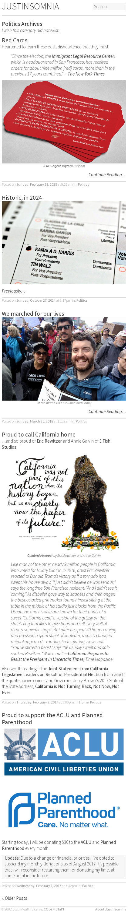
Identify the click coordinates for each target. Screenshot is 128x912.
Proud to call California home (39, 434)
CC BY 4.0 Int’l (54, 909)
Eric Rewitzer (49, 441)
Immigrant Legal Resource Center (83, 56)
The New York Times (86, 74)
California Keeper (40, 555)
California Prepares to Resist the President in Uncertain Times (60, 656)
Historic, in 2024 (22, 197)
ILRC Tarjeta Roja (56, 165)
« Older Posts (14, 898)
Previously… (13, 291)
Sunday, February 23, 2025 (36, 184)
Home (84, 702)
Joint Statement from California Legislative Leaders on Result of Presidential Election (55, 672)
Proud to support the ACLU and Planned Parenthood (52, 718)
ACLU (86, 842)
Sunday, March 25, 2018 (34, 421)
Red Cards (14, 40)
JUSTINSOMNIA (30, 6)
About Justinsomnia (110, 909)
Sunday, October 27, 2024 (36, 300)
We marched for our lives (33, 313)
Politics (83, 184)
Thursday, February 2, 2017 (37, 702)
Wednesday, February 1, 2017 (38, 885)
